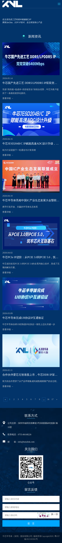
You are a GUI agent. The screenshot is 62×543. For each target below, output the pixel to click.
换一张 (54, 514)
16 (48, 399)
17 (52, 399)
